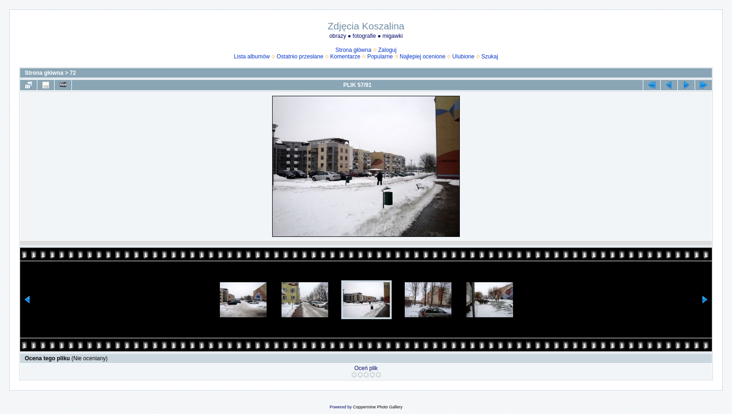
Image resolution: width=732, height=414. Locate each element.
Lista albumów (252, 56)
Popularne (380, 56)
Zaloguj (387, 50)
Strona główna (354, 50)
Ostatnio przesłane (300, 56)
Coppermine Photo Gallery (377, 407)
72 (73, 73)
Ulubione (463, 56)
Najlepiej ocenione (422, 56)
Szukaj (489, 56)
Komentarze (345, 56)
